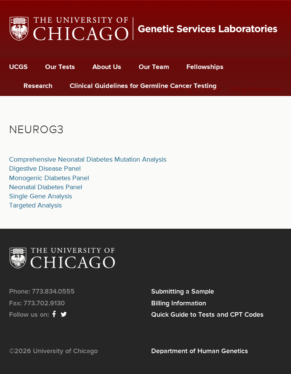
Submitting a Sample (190, 89)
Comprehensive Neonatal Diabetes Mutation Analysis (87, 159)
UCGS (18, 67)
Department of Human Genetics (199, 351)
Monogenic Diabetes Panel (49, 178)
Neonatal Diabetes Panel (45, 187)
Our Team (154, 67)
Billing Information (255, 89)
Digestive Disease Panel (45, 168)
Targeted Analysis (35, 205)
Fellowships (205, 67)
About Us (106, 67)
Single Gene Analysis (40, 196)
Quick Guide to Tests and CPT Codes (207, 314)
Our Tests (60, 67)
